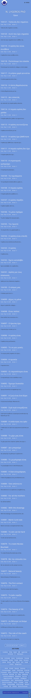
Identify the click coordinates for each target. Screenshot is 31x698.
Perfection (10, 654)
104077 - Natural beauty (11, 571)
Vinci (22, 662)
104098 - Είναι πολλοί (10, 311)
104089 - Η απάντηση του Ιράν (14, 421)
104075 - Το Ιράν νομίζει (11, 595)
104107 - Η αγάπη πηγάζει (12, 200)
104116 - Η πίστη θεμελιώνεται (14, 85)
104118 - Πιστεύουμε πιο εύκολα (15, 61)
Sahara (15, 682)
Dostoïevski (5, 660)
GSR (19, 652)
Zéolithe (14, 686)
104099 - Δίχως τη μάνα (11, 299)
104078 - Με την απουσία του (13, 559)
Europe (27, 672)
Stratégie (21, 682)
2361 (22, 645)
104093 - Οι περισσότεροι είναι (14, 371)
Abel (2, 658)
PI (15, 654)
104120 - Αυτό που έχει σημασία (15, 34)
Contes (14, 670)
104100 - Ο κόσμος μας (10, 287)
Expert (15, 652)
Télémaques (20, 654)
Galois (20, 660)
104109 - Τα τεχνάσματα (11, 176)
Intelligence (23, 678)
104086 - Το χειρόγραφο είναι (13, 459)
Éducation (21, 672)
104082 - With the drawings (12, 508)
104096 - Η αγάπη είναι (11, 335)
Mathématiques (19, 680)
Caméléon (5, 652)
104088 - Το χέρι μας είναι (12, 435)
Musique (26, 680)
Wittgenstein (18, 664)
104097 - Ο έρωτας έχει (11, 323)
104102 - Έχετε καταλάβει (12, 260)
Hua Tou (24, 676)
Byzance (17, 668)
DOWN (29, 696)
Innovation (16, 678)
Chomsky (26, 658)
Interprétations (5, 680)
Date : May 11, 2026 (6, 24)
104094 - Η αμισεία (9, 359)
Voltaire (11, 664)
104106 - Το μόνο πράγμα (12, 212)
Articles (14, 24)
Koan (12, 680)
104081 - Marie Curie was (11, 520)
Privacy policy (25, 692)
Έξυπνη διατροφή (22, 686)
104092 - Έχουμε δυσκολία (12, 383)
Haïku (19, 674)
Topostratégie (11, 684)
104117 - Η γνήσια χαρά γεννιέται (15, 73)
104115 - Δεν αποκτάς (10, 97)
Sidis (13, 662)
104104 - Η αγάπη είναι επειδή (14, 236)
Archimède (7, 658)
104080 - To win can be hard (13, 532)
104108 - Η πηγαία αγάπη (12, 188)
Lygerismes (24, 652)
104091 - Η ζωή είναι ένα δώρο (14, 395)
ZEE (10, 686)
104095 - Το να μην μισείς (12, 347)
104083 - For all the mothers (13, 495)
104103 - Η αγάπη (8, 248)
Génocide (11, 674)
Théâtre (4, 684)
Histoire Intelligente (8, 676)
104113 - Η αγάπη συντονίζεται (14, 124)
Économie (15, 672)
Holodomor (18, 676)
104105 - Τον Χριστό (9, 224)
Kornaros (26, 660)
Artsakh (11, 668)
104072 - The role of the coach (14, 633)
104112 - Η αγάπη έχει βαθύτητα (15, 136)
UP (29, 694)
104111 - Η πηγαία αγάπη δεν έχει (15, 148)
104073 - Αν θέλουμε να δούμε (14, 621)
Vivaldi (26, 662)
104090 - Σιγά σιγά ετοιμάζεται (14, 407)
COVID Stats (20, 670)
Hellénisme (25, 674)
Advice (6, 668)
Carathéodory (19, 658)
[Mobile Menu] (26, 2)
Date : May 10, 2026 (6, 166)
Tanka (26, 682)
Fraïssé (16, 660)
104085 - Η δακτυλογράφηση (13, 471)
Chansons (22, 668)
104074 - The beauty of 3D (12, 609)
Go (16, 674)
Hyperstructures (8, 678)
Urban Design (20, 684)
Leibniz (4, 662)
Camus (13, 658)
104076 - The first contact (12, 583)
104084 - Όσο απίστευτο (11, 483)
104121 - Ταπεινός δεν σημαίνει (14, 22)
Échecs (9, 672)
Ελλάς (10, 652)
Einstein (11, 660)
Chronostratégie (6, 670)
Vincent (18, 662)
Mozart (9, 662)
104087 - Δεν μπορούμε (11, 447)
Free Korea (5, 674)
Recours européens (7, 682)
